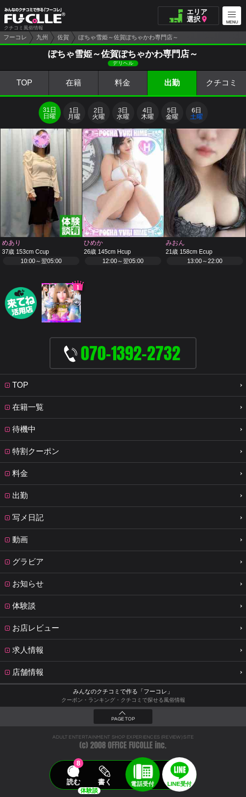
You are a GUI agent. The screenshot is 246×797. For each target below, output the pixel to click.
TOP (24, 83)
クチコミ (221, 83)
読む (73, 782)
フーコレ (15, 37)
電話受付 (142, 783)
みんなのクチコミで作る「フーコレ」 (123, 691)
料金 (122, 83)
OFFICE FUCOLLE (130, 745)
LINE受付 (179, 783)
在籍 (73, 83)
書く (105, 782)
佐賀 (63, 37)
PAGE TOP (123, 719)
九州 (42, 37)
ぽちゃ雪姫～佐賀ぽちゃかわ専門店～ (128, 37)
